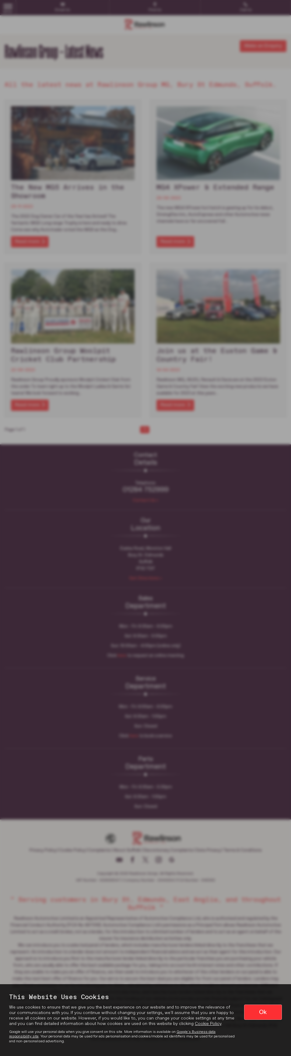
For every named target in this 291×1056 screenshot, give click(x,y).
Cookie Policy (208, 1024)
